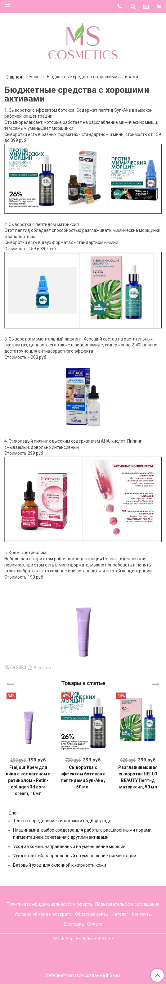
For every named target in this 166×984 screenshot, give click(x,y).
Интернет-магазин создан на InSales (83, 975)
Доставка (74, 924)
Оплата (94, 924)
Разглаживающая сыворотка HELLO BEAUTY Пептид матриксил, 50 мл (138, 777)
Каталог (120, 914)
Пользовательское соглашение (127, 904)
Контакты (142, 914)
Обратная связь (91, 914)
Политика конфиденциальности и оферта (49, 904)
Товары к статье (83, 683)
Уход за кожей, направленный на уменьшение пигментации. (75, 855)
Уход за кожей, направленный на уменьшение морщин (69, 846)
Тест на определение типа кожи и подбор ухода (62, 820)
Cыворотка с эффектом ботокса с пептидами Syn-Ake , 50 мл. (83, 777)
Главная (14, 76)
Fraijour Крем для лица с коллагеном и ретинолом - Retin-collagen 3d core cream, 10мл (28, 780)
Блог (34, 76)
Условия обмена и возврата (43, 914)
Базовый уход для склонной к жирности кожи (59, 865)
